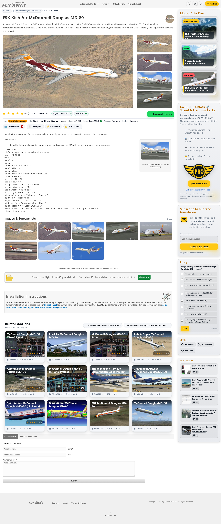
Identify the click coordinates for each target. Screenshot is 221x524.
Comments (53, 126)
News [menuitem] (106, 4)
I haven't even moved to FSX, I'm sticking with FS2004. (199, 294)
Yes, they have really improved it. (199, 274)
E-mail (70, 451)
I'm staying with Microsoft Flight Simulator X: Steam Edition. (198, 320)
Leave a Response (28, 433)
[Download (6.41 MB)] (160, 114)
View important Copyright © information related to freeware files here (88, 265)
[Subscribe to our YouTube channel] (187, 350)
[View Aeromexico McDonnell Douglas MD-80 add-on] (25, 378)
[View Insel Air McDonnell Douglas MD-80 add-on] (67, 343)
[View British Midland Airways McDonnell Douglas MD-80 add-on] (109, 378)
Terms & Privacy (78, 499)
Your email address (187, 234)
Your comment (10, 456)
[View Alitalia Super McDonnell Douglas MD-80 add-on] (152, 343)
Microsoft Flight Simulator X (28, 10)
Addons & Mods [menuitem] (89, 4)
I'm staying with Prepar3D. (196, 314)
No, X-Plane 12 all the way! (196, 300)
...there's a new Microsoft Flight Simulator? (198, 307)
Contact (55, 499)
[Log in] (201, 3)
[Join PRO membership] (199, 175)
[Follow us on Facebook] (187, 344)
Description (35, 126)
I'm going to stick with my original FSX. (199, 286)
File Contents (73, 126)
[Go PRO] (212, 3)
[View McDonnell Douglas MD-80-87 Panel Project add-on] (67, 378)
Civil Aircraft (52, 10)
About (65, 499)
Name (70, 445)
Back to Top (110, 510)
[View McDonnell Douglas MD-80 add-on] (152, 412)
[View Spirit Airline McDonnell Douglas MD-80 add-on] (67, 412)
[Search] (188, 3)
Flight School (50, 301)
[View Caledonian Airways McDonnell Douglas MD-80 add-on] (152, 378)
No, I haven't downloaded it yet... (199, 279)
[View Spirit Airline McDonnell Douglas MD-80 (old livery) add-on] (25, 412)
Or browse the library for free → (199, 190)
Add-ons (6, 10)
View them (144, 274)
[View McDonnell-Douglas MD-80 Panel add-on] (109, 343)
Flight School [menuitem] (134, 4)
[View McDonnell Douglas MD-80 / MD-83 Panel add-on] (25, 343)
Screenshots (14, 126)
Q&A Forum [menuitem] (119, 4)
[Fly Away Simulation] (14, 4)
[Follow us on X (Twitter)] (205, 344)
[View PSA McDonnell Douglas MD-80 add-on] (109, 412)
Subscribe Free (199, 246)
